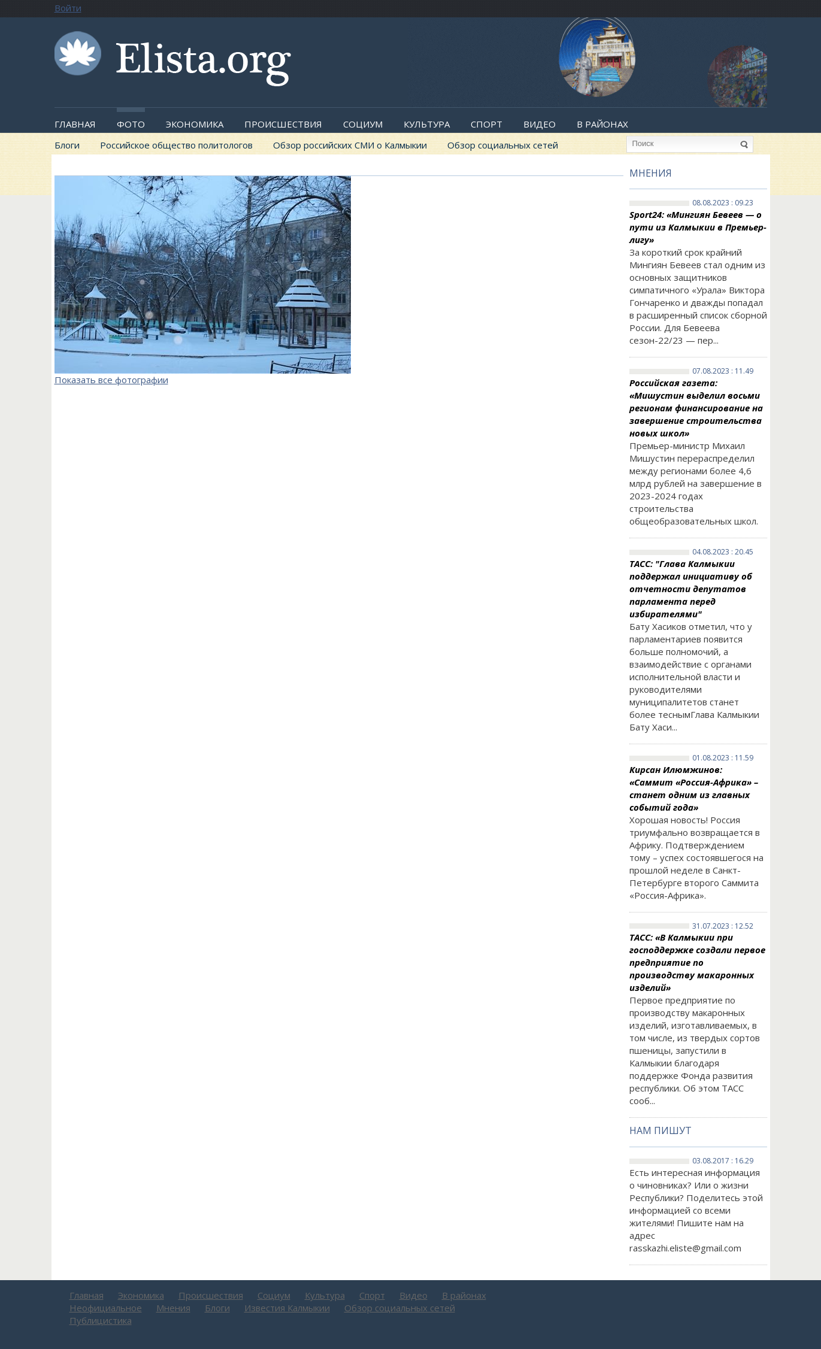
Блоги (67, 145)
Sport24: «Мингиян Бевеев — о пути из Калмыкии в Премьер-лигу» (698, 226)
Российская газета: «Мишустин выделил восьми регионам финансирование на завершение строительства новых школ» (696, 408)
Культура (427, 124)
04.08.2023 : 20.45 (722, 552)
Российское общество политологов (176, 145)
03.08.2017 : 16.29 (722, 1161)
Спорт (486, 124)
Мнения (650, 173)
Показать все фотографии (111, 380)
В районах (602, 124)
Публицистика (100, 1320)
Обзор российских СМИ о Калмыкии (350, 145)
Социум (363, 124)
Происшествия (283, 124)
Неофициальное (105, 1308)
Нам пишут (660, 1130)
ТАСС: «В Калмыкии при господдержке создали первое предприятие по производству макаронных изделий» (697, 962)
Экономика (194, 124)
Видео (539, 124)
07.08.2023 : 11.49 (722, 371)
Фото (131, 124)
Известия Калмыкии (287, 1308)
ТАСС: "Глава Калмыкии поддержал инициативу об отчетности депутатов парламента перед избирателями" (690, 588)
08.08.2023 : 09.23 (722, 203)
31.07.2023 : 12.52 (722, 926)
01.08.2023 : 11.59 (722, 758)
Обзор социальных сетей (502, 145)
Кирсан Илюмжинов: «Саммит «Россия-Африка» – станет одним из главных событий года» (693, 788)
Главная (75, 124)
